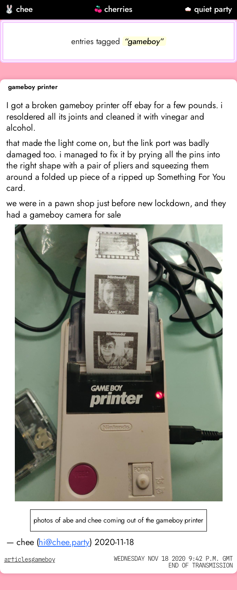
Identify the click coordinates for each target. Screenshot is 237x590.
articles (17, 559)
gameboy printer (33, 87)
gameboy (43, 559)
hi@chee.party (64, 542)
